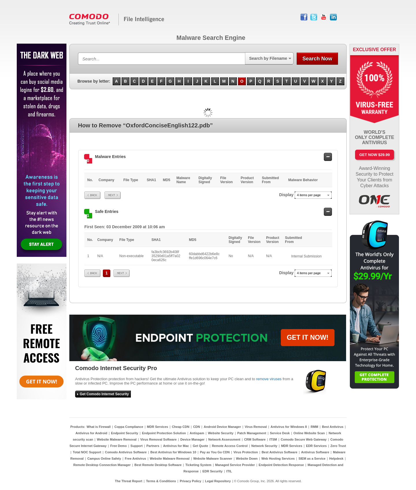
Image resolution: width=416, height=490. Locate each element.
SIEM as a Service (312, 458)
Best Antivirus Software (280, 452)
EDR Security (213, 471)
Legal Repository (218, 481)
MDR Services (157, 426)
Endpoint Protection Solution (164, 433)
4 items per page (309, 195)
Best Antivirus (332, 426)
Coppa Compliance (128, 426)
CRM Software (255, 439)
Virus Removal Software (158, 439)
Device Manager (192, 439)
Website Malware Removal (116, 439)
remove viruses (268, 379)
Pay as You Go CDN (215, 452)
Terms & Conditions (161, 481)
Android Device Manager (222, 426)
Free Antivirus (135, 458)
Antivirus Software (315, 452)
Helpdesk (336, 458)
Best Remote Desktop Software (157, 465)
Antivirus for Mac (176, 446)
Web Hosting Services (278, 458)
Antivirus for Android (91, 433)
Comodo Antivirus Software (125, 452)
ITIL (229, 471)
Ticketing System (198, 465)
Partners (152, 446)
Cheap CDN (181, 426)
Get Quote (200, 446)
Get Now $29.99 (374, 155)
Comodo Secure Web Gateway (304, 439)
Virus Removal (256, 426)
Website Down (247, 458)
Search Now (317, 59)
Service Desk (280, 433)
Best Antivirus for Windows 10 (173, 452)
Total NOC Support (87, 452)
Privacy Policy (190, 481)
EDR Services (316, 446)
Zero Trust (338, 446)
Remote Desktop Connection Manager (102, 465)
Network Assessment (224, 439)
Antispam (197, 433)
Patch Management (251, 433)
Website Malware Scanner (212, 458)
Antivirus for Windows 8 (288, 426)
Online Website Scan (309, 433)
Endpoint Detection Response (281, 465)
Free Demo (118, 446)
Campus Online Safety (104, 458)
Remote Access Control (230, 446)
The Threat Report (128, 481)
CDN (196, 426)
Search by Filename (268, 58)
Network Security (264, 446)
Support (137, 446)
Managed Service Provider (235, 465)
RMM (314, 426)
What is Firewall (99, 426)
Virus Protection (245, 452)
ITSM (273, 439)
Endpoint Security (124, 433)
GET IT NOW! (307, 337)
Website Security (220, 433)
